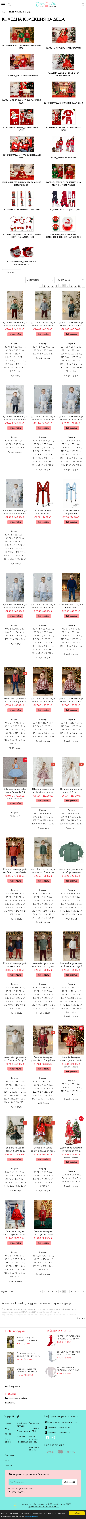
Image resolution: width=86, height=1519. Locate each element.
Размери (9, 1465)
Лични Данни (8, 1440)
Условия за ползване (22, 1424)
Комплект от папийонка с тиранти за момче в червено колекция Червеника (43, 512)
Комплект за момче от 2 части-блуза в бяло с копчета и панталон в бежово (15, 1059)
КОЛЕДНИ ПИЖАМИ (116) (63, 157)
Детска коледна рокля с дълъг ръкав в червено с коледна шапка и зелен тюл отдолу (71, 1059)
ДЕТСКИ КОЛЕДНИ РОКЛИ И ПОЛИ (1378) (63, 102)
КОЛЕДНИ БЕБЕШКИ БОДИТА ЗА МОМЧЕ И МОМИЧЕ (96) (21, 183)
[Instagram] (54, 1438)
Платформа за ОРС (35, 1429)
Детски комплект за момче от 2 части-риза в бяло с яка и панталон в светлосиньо (43, 606)
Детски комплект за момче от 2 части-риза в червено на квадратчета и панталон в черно (43, 700)
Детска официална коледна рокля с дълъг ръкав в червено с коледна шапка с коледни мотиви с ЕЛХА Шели (71, 1149)
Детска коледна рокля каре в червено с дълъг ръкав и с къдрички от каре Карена (43, 1059)
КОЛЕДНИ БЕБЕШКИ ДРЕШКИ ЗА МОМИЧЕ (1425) (63, 74)
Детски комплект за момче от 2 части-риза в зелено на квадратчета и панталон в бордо (15, 324)
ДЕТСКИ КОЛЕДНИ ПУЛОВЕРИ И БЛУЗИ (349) (22, 156)
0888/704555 (63, 1427)
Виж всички (10, 1403)
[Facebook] (48, 1438)
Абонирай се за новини (17, 1398)
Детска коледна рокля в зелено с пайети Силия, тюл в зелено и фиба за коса (15, 1149)
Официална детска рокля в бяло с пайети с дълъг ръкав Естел (71, 790)
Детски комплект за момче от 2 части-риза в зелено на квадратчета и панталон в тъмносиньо (71, 324)
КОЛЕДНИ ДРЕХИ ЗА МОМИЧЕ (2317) (63, 48)
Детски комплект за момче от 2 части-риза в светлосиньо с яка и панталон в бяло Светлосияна (71, 418)
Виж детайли (15, 334)
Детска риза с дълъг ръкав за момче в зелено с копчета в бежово (71, 871)
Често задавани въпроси (33, 1439)
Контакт (21, 1436)
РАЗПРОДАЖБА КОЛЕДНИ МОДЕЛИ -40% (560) (21, 46)
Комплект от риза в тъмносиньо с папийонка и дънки (71, 606)
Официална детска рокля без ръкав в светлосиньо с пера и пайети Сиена (14, 790)
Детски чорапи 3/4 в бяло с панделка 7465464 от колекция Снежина (68, 1353)
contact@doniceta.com (66, 1422)
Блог (7, 1460)
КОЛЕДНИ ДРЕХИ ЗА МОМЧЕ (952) (22, 75)
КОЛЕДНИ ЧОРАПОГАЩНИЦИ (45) (63, 209)
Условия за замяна (34, 1448)
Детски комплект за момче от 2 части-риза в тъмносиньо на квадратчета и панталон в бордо (43, 324)
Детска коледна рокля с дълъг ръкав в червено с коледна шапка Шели (43, 1149)
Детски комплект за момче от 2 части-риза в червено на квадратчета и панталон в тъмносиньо (71, 700)
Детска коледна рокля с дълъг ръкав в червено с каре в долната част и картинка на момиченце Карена (43, 1233)
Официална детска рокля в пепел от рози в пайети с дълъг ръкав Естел (43, 790)
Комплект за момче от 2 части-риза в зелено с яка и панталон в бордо (43, 965)
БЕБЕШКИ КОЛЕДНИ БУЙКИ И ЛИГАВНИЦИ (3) (21, 262)
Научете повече (31, 1516)
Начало (8, 1423)
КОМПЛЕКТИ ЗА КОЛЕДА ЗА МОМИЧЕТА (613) (22, 128)
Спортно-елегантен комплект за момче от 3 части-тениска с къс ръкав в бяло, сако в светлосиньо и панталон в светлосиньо (28, 1354)
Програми (9, 1455)
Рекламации (22, 1441)
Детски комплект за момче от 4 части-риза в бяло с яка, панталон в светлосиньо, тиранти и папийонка (15, 606)
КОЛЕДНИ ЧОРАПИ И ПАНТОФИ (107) (22, 209)
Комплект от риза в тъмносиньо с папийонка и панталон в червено (15, 965)
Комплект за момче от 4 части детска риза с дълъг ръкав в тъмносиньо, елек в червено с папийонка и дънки (15, 700)
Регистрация (23, 1431)
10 (79, 285)
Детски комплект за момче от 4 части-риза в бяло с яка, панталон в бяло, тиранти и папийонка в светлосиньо (15, 512)
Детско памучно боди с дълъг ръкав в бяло (68, 1368)
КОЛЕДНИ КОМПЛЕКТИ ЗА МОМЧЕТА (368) (63, 128)
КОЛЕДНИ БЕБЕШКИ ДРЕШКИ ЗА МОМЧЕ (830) (21, 101)
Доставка (34, 1423)
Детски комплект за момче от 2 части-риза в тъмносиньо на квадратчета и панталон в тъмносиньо (15, 418)
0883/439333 (63, 1432)
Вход (7, 1428)
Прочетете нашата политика (43, 1506)
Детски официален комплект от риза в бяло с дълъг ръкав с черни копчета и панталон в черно (27, 1338)
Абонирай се (13, 1386)
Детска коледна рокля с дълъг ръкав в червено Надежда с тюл (15, 1233)
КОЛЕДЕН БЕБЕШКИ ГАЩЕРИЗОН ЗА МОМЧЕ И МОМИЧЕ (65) (63, 183)
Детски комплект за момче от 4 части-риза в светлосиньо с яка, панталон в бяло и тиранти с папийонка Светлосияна (43, 418)
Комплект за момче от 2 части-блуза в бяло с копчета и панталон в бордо (71, 965)
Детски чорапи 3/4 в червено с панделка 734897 (68, 1337)
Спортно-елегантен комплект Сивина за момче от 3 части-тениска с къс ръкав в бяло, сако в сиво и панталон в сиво (28, 1370)
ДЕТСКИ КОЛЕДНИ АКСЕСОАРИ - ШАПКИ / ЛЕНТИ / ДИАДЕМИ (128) (21, 235)
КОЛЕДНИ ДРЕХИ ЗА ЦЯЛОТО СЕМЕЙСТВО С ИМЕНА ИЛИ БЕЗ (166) (63, 235)
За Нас (8, 1433)
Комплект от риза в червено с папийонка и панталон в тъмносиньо (15, 871)
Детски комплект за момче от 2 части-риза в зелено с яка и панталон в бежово (43, 871)
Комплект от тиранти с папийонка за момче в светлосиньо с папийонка (71, 512)
